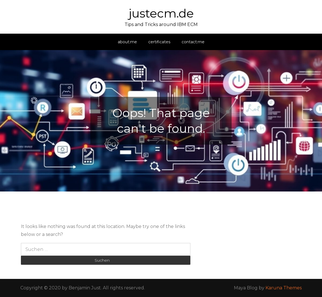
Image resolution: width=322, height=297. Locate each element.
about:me (127, 41)
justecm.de (161, 13)
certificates (159, 41)
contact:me (193, 41)
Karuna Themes (284, 287)
